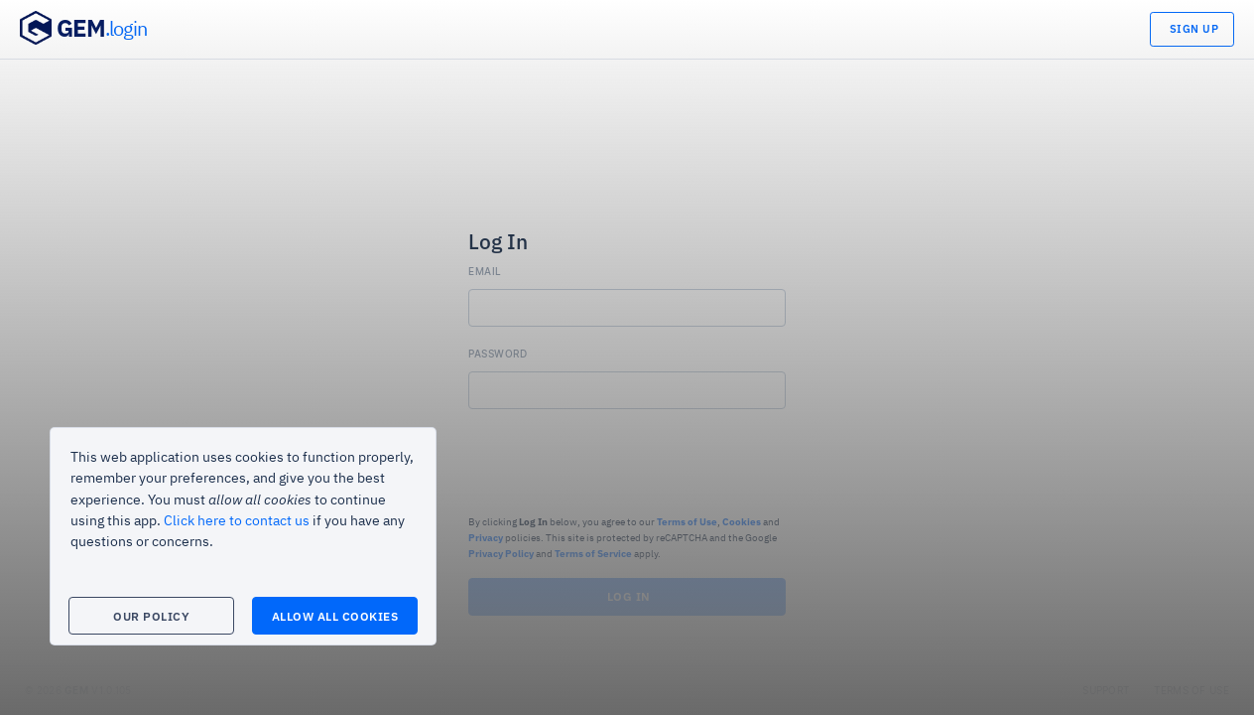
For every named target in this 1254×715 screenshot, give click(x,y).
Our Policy (151, 616)
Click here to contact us (237, 521)
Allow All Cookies (335, 616)
